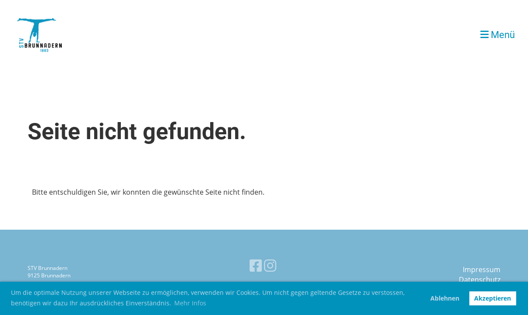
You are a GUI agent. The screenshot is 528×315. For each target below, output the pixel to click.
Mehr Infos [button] (190, 303)
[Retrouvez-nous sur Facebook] (256, 265)
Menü (497, 34)
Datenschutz (479, 279)
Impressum (481, 269)
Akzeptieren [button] (492, 298)
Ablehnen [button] (444, 298)
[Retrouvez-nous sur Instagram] (270, 265)
